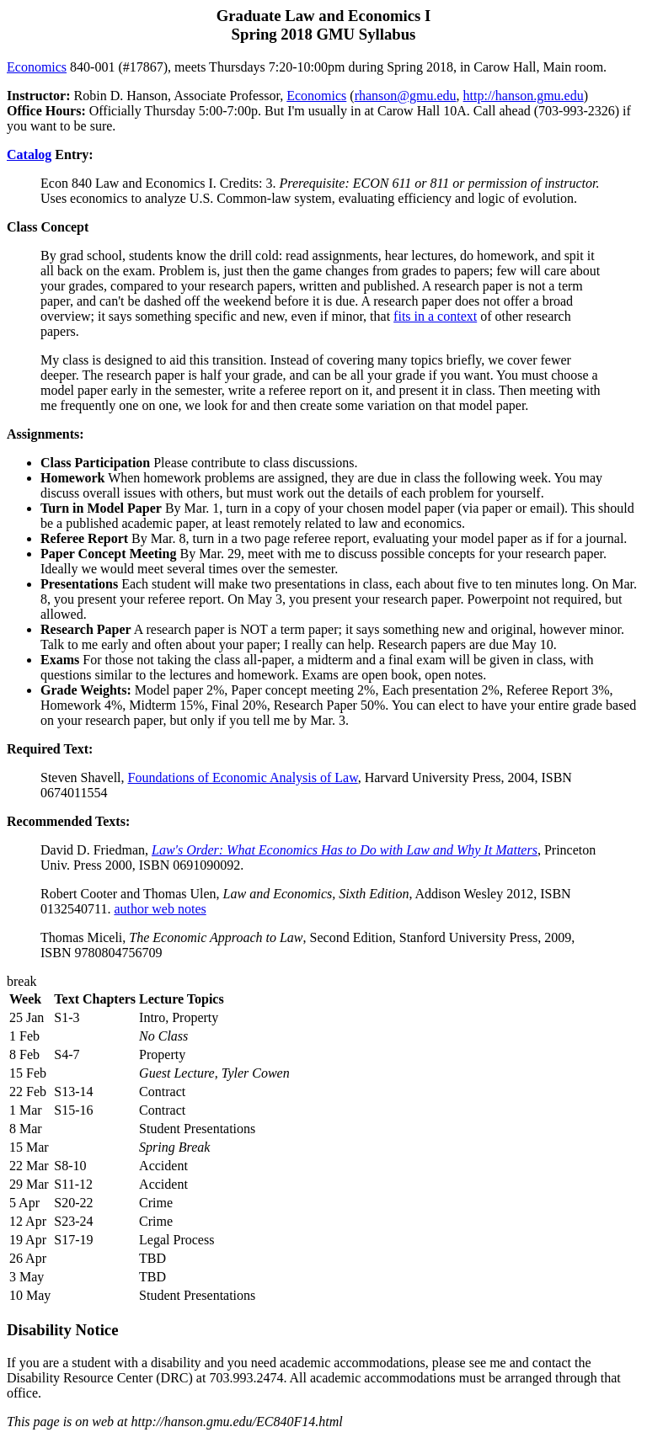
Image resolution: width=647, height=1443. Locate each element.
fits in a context (435, 316)
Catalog (29, 154)
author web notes (160, 909)
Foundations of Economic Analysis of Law (243, 777)
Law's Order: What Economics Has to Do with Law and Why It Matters (344, 850)
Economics (37, 67)
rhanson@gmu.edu (406, 95)
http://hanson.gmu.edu (523, 95)
